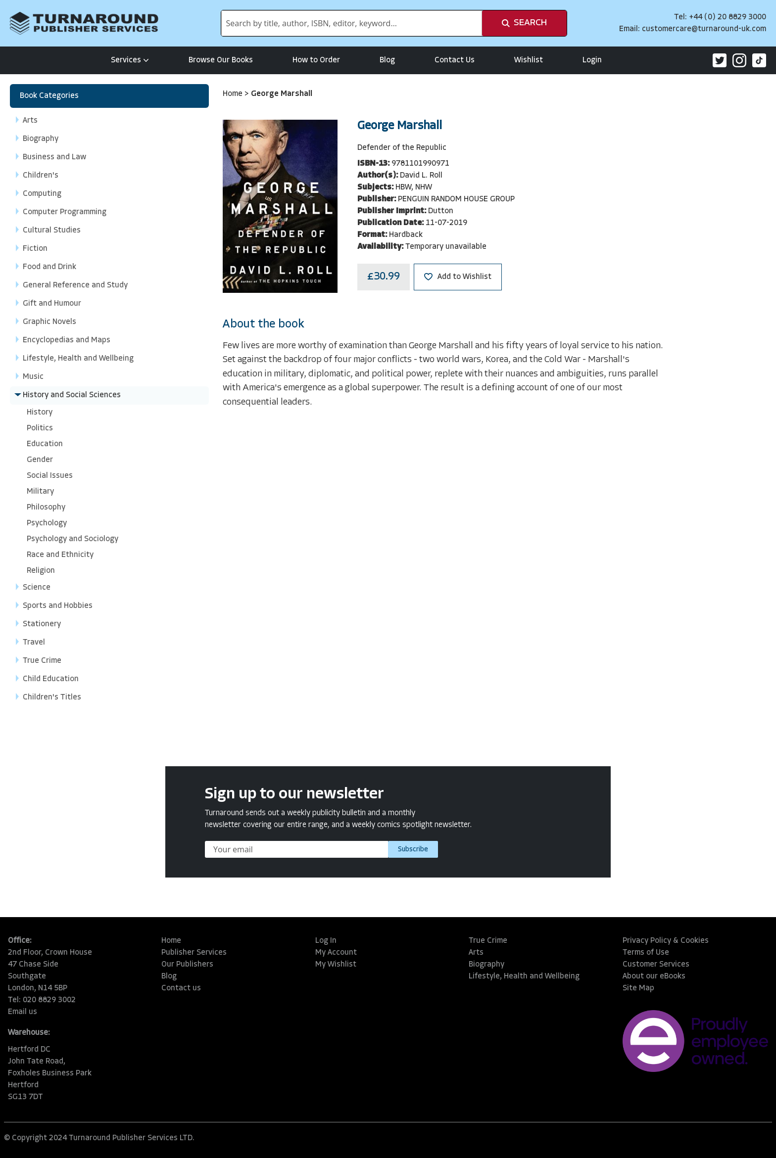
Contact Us (455, 60)
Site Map (638, 988)
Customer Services (656, 965)
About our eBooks (654, 976)
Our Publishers (187, 965)
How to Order (316, 60)
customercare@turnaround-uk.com (704, 29)
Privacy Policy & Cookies (666, 941)
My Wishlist (335, 965)
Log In (326, 941)
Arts (476, 953)
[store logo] (84, 23)
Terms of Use (646, 953)
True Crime (488, 941)
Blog (387, 60)
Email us (22, 1012)
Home (233, 94)
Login (592, 60)
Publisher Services (194, 953)
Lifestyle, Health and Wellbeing (524, 976)
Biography (486, 965)
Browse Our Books (221, 60)
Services (130, 60)
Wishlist (528, 60)
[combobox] (351, 23)
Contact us (181, 988)
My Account (336, 953)
